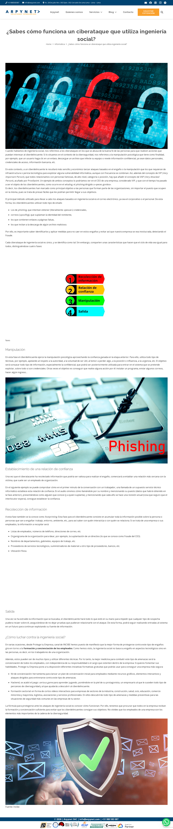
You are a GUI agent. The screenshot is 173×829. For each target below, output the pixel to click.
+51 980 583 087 (110, 819)
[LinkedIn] (155, 2)
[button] (100, 12)
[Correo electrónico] (145, 2)
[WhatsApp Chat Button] (166, 822)
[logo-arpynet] (22, 12)
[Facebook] (150, 2)
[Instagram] (160, 2)
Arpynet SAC (70, 819)
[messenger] (165, 2)
